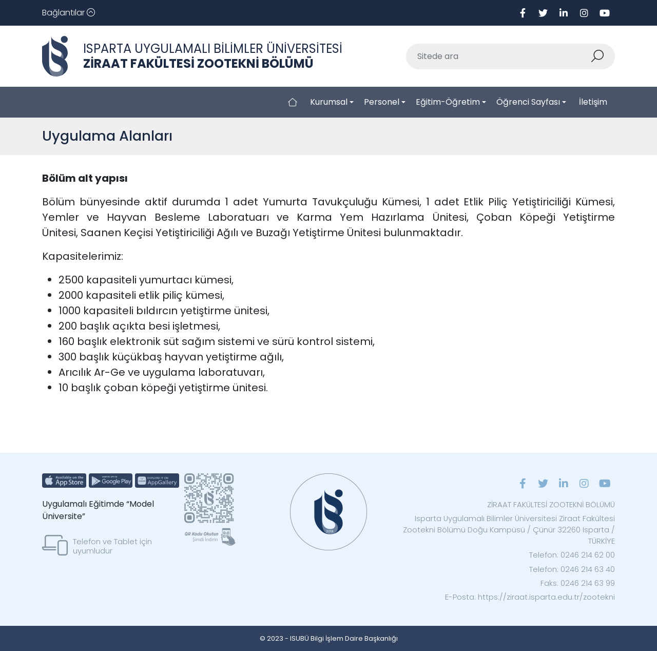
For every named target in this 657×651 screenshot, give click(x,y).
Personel (381, 102)
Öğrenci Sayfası (528, 102)
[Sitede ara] (498, 56)
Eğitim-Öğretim (448, 102)
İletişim (593, 102)
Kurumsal (328, 102)
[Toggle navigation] (68, 13)
